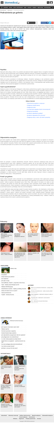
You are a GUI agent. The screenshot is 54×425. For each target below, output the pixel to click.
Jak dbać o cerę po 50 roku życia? (9, 348)
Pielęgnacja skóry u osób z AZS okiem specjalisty (38, 117)
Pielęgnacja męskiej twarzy (33, 105)
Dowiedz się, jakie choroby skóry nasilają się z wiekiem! (6, 406)
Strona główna (1, 7)
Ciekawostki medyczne (47, 415)
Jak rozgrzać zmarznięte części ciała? (10, 327)
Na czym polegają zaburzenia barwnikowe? (11, 344)
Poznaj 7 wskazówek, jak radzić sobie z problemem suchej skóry (6, 387)
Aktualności (4, 415)
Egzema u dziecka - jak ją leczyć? (33, 253)
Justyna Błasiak (34, 289)
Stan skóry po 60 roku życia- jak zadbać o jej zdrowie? (46, 254)
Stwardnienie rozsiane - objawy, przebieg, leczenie (13, 288)
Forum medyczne (23, 417)
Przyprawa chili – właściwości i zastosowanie (40, 297)
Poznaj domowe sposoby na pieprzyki (19, 386)
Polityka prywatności (30, 418)
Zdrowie (6, 7)
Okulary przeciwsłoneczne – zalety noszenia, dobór (42, 291)
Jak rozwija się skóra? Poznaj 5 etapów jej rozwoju (33, 235)
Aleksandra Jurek (34, 292)
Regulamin (21, 418)
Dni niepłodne (4, 278)
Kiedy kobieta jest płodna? (7, 276)
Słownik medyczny (36, 415)
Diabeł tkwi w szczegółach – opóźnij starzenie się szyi (13, 341)
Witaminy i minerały (13, 415)
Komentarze (32, 22)
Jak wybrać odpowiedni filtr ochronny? (36, 115)
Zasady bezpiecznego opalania (8, 333)
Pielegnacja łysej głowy (32, 111)
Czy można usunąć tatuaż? (7, 346)
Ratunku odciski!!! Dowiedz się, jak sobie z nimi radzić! (20, 406)
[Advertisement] (27, 17)
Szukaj (48, 2)
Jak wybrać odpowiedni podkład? (35, 113)
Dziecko (29, 7)
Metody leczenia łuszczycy (16, 320)
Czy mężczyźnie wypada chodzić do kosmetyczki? (38, 109)
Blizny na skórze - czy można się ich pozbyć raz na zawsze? (46, 235)
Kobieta (34, 7)
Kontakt (39, 418)
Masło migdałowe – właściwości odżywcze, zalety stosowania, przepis (42, 294)
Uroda (10, 7)
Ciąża (25, 7)
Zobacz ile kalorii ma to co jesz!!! (9, 290)
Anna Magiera (33, 295)
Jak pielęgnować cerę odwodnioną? (9, 337)
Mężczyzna (40, 7)
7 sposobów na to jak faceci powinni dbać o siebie (6, 367)
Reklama (15, 418)
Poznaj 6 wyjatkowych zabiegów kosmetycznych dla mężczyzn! (19, 367)
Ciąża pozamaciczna (6, 292)
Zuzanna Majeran (34, 299)
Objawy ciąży (13, 268)
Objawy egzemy (5, 329)
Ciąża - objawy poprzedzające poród (10, 284)
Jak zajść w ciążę (5, 280)
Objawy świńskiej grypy (7, 286)
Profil (51, 2)
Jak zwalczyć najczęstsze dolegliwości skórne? (19, 235)
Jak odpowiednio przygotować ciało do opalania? (13, 335)
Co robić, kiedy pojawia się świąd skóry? (11, 339)
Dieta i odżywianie (18, 7)
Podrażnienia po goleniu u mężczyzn (36, 103)
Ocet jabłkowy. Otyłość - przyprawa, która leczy (13, 282)
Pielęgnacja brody (31, 107)
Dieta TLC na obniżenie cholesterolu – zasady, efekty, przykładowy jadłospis (42, 287)
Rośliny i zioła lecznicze (25, 415)
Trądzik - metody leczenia (7, 294)
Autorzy (31, 285)
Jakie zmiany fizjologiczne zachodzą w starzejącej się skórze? (6, 235)
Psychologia (47, 7)
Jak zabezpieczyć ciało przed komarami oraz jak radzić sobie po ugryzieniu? (19, 255)
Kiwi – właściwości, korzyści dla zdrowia (39, 301)
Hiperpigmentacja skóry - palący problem (6, 253)
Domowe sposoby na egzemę (8, 331)
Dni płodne (4, 274)
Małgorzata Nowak (34, 302)
